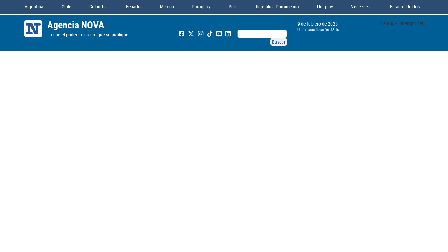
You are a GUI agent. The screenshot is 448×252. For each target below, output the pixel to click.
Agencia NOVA (75, 25)
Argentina (33, 6)
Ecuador (134, 6)
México (167, 6)
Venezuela (361, 6)
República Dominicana (277, 6)
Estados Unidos (405, 6)
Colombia (98, 6)
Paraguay (201, 6)
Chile (66, 6)
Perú (233, 6)
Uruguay (325, 6)
